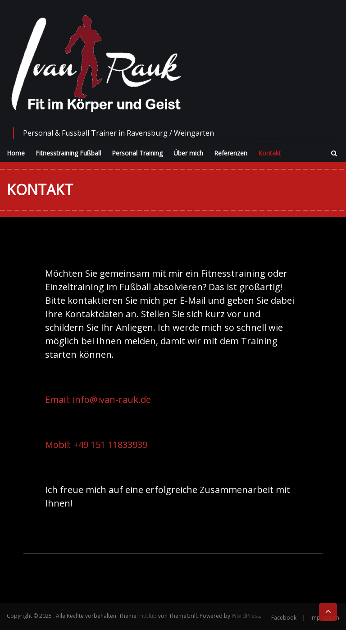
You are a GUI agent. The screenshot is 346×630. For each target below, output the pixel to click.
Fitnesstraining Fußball (68, 153)
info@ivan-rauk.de (112, 399)
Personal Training (137, 153)
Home (16, 153)
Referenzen (230, 153)
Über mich (188, 153)
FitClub (148, 616)
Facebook (283, 617)
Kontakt (269, 153)
